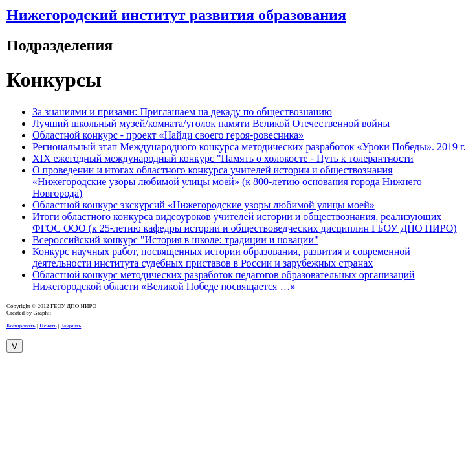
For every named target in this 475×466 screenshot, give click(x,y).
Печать (48, 325)
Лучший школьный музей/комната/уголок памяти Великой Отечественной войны (211, 123)
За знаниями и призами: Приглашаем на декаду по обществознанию (182, 111)
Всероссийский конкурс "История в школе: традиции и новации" (175, 239)
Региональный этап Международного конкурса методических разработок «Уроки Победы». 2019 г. (249, 146)
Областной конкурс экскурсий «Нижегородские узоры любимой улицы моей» (203, 204)
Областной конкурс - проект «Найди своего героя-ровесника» (168, 134)
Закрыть (71, 325)
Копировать (21, 325)
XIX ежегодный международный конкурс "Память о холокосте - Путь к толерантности (223, 158)
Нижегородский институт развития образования (176, 14)
